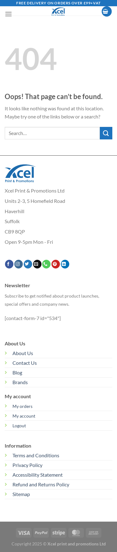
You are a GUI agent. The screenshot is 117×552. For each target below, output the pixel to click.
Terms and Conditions (35, 455)
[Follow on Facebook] (9, 264)
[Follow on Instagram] (18, 264)
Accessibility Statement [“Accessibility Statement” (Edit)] (37, 475)
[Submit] (106, 133)
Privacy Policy (27, 465)
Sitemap (21, 494)
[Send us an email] (37, 264)
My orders (22, 406)
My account (23, 416)
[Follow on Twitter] (28, 264)
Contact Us (24, 363)
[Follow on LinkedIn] (65, 264)
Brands (20, 382)
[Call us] (46, 264)
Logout (19, 425)
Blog (17, 372)
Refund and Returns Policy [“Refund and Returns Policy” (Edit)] (40, 484)
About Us (22, 353)
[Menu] (8, 14)
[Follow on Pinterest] (55, 264)
